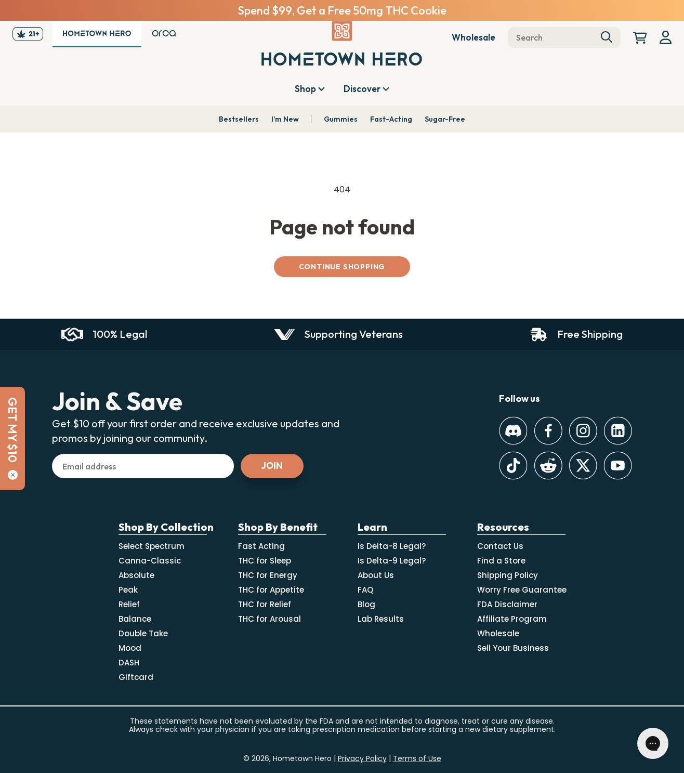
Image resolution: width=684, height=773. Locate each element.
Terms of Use (417, 758)
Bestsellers (239, 119)
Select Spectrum (152, 546)
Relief (129, 604)
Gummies (341, 119)
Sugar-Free (445, 119)
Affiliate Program (512, 618)
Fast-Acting (391, 119)
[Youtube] (617, 465)
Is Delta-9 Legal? (392, 560)
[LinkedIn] (617, 430)
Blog (366, 604)
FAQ (365, 589)
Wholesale (473, 37)
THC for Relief (264, 604)
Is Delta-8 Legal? (392, 546)
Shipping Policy (507, 575)
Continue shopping (342, 266)
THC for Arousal (269, 618)
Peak (128, 589)
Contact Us (500, 546)
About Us (376, 575)
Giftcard (136, 677)
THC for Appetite (271, 589)
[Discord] (513, 430)
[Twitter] (583, 465)
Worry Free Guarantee (522, 589)
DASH (129, 662)
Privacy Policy (362, 758)
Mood (130, 648)
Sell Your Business (513, 648)
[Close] (13, 475)
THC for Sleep (264, 560)
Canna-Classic (150, 560)
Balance (135, 618)
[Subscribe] (272, 466)
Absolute (136, 575)
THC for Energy (267, 575)
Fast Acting (261, 546)
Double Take (143, 633)
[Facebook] (548, 430)
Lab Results (381, 618)
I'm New (285, 119)
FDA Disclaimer (507, 604)
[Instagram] (583, 430)
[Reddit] (548, 465)
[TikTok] (513, 465)
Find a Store (501, 560)
